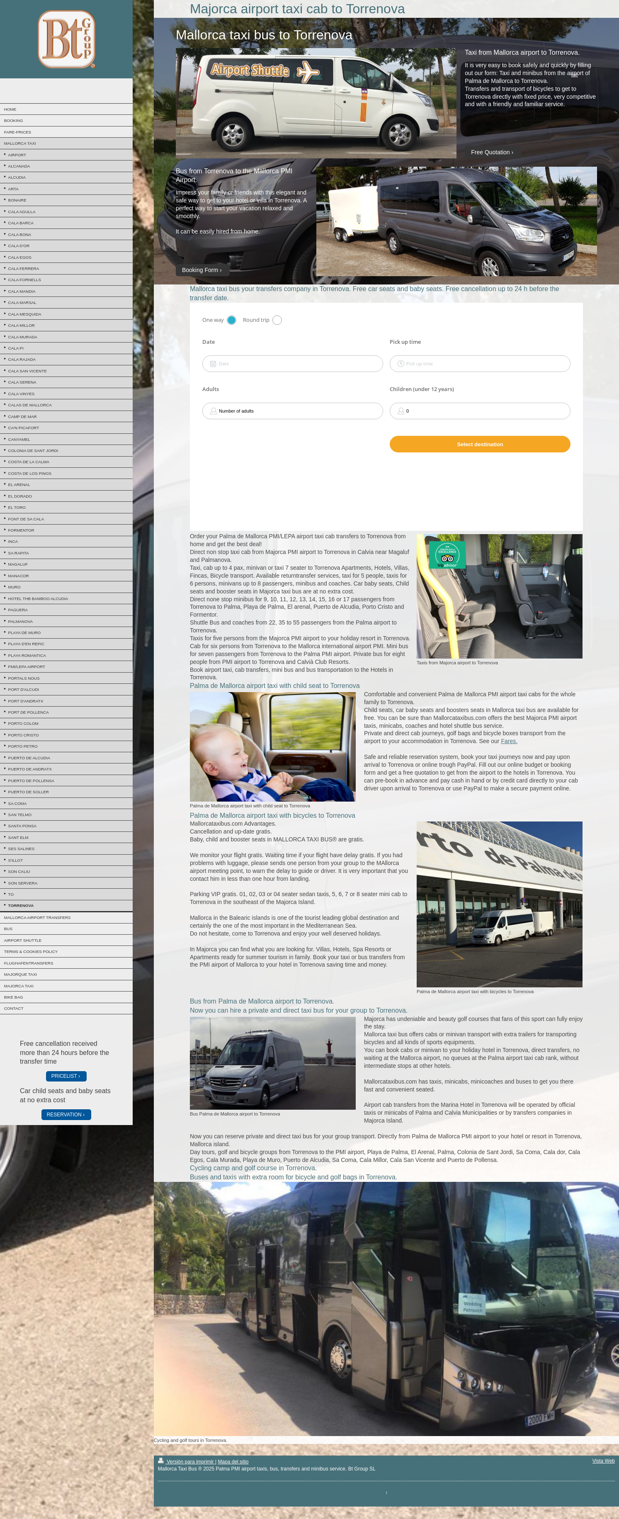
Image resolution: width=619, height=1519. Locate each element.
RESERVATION (64, 1115)
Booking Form (200, 270)
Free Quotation (490, 152)
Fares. (509, 741)
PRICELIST (64, 1076)
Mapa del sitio (233, 1462)
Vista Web (603, 1461)
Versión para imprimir (186, 1462)
